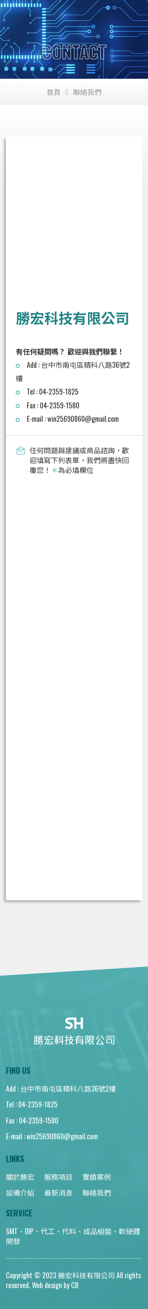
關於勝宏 (20, 1177)
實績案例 (96, 1177)
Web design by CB (55, 1285)
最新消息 (58, 1192)
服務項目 (58, 1177)
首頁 (54, 92)
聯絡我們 (96, 1192)
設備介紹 (20, 1192)
